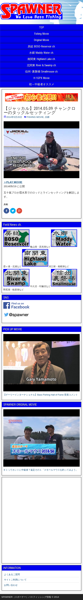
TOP (41, 27)
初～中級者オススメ (41, 84)
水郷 (47, 117)
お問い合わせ (11, 585)
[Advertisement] (41, 520)
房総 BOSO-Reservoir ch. (41, 46)
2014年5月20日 (14, 117)
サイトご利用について (15, 579)
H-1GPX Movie (41, 78)
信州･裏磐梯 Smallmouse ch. (41, 71)
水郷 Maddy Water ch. (41, 52)
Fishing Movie (41, 33)
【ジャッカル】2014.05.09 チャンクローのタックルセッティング (40, 110)
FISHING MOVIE (35, 117)
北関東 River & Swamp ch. (41, 65)
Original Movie (41, 40)
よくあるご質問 (12, 574)
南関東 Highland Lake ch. (41, 59)
